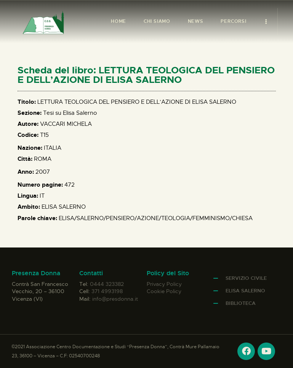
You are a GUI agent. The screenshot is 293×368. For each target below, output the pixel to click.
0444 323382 (107, 284)
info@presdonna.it (115, 298)
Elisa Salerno (245, 290)
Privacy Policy (164, 284)
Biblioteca (241, 303)
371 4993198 (107, 291)
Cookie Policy (164, 291)
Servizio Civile (246, 278)
